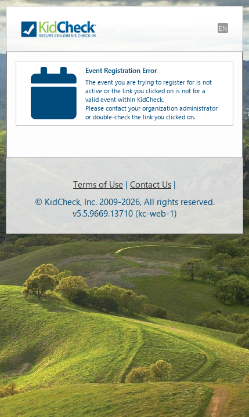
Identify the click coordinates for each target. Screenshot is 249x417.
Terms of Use (98, 184)
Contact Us (150, 184)
